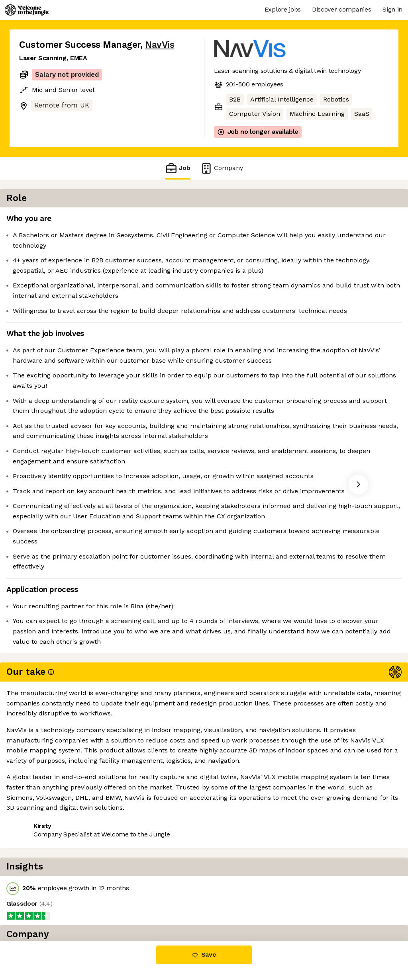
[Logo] (27, 10)
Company (221, 168)
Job (177, 168)
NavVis (159, 44)
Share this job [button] (41, 907)
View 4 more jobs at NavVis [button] (117, 907)
